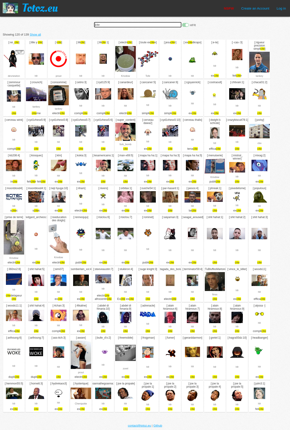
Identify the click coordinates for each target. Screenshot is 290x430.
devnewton (14, 76)
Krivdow (125, 76)
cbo (259, 143)
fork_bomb (125, 144)
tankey (259, 76)
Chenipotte (81, 403)
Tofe (148, 76)
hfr (36, 76)
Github (157, 425)
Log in (281, 8)
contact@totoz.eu (139, 425)
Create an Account (255, 8)
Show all (35, 34)
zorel (125, 368)
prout (58, 76)
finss (215, 294)
